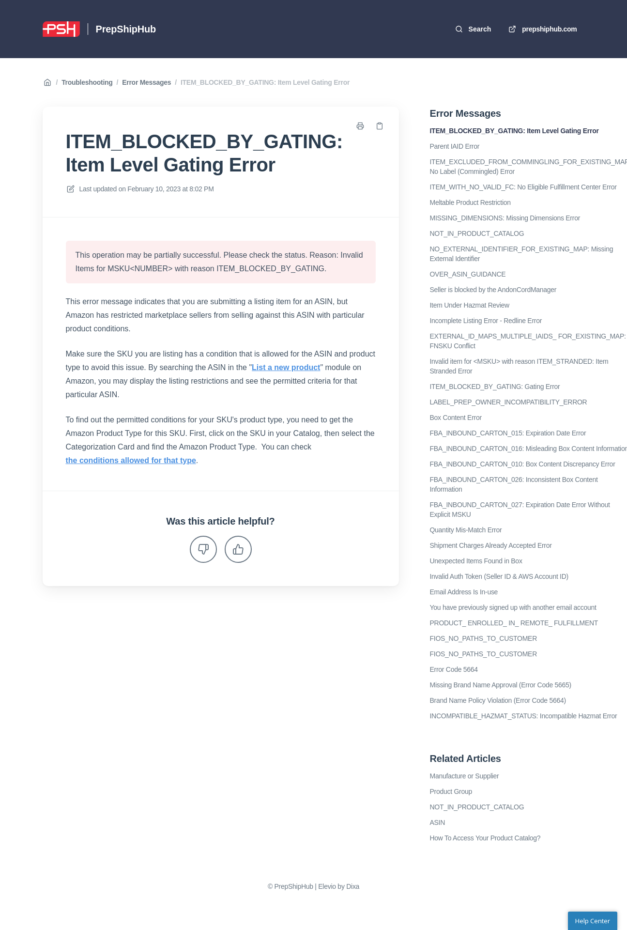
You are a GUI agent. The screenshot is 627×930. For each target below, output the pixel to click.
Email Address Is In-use (464, 592)
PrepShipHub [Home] (126, 29)
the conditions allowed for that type (131, 460)
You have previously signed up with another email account (513, 607)
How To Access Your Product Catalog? (485, 838)
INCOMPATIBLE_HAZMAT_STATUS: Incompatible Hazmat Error (523, 716)
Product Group (451, 791)
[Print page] (360, 126)
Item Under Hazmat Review (469, 305)
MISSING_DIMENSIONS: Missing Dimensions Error (505, 218)
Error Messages (146, 82)
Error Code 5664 (454, 669)
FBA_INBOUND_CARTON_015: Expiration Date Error (508, 433)
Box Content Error (456, 417)
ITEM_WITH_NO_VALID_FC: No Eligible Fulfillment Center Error (523, 187)
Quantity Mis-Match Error (466, 530)
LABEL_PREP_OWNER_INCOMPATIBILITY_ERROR (508, 402)
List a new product (286, 367)
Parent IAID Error (455, 146)
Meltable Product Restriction (470, 202)
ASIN (437, 822)
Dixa (352, 886)
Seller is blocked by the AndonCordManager (493, 290)
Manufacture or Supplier (464, 776)
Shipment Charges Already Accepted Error (491, 545)
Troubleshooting (86, 82)
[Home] (61, 29)
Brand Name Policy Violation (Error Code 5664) (498, 700)
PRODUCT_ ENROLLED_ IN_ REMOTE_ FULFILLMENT (514, 623)
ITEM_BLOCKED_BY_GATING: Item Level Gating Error (265, 82)
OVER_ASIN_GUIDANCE (468, 274)
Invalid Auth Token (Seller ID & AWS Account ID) (499, 576)
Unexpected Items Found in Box (476, 561)
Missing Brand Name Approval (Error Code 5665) (500, 685)
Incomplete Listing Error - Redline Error (486, 321)
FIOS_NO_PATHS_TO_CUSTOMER (483, 638)
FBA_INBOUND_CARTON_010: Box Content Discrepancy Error (522, 464)
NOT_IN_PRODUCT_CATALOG (477, 233)
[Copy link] (379, 126)
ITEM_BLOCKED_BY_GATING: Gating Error (495, 386)
